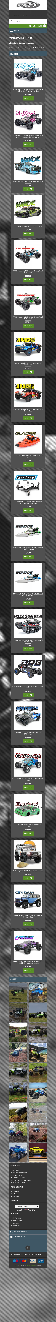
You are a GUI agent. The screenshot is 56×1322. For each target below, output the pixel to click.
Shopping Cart (35, 12)
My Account (26, 12)
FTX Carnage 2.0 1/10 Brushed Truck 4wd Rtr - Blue (28, 779)
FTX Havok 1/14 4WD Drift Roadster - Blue (28, 182)
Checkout (43, 12)
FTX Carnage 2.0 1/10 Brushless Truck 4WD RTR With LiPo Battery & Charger (28, 962)
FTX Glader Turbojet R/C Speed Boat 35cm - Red (28, 456)
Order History (17, 1220)
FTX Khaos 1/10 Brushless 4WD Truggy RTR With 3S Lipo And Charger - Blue (28, 90)
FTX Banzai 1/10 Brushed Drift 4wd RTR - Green (28, 825)
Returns (15, 1194)
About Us (16, 1170)
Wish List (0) (18, 12)
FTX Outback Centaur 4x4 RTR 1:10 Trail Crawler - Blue (28, 916)
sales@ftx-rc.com (20, 1236)
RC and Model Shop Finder (22, 1180)
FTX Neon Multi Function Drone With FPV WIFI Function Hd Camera (28, 502)
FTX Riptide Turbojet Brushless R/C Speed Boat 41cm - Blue (28, 594)
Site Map (16, 1196)
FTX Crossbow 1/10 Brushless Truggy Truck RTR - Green (28, 317)
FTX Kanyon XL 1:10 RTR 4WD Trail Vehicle (28, 871)
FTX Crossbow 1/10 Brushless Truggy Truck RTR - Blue (28, 271)
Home (11, 12)
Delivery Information (20, 1172)
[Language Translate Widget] (27, 1206)
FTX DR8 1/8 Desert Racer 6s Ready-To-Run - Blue (28, 687)
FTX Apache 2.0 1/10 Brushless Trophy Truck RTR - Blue (28, 733)
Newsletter (16, 1225)
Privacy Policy (17, 1175)
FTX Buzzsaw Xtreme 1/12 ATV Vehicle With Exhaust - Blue (28, 640)
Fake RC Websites (19, 1183)
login (29, 15)
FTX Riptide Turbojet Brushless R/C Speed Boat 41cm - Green (28, 548)
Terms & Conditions (19, 1177)
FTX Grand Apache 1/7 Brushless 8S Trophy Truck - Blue (28, 364)
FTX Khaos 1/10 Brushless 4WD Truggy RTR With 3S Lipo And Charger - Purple (28, 136)
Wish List (16, 1223)
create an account (37, 15)
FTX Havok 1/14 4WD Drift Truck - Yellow (28, 226)
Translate (29, 1210)
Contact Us (16, 1191)
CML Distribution (31, 1265)
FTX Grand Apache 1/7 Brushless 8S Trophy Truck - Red (28, 410)
